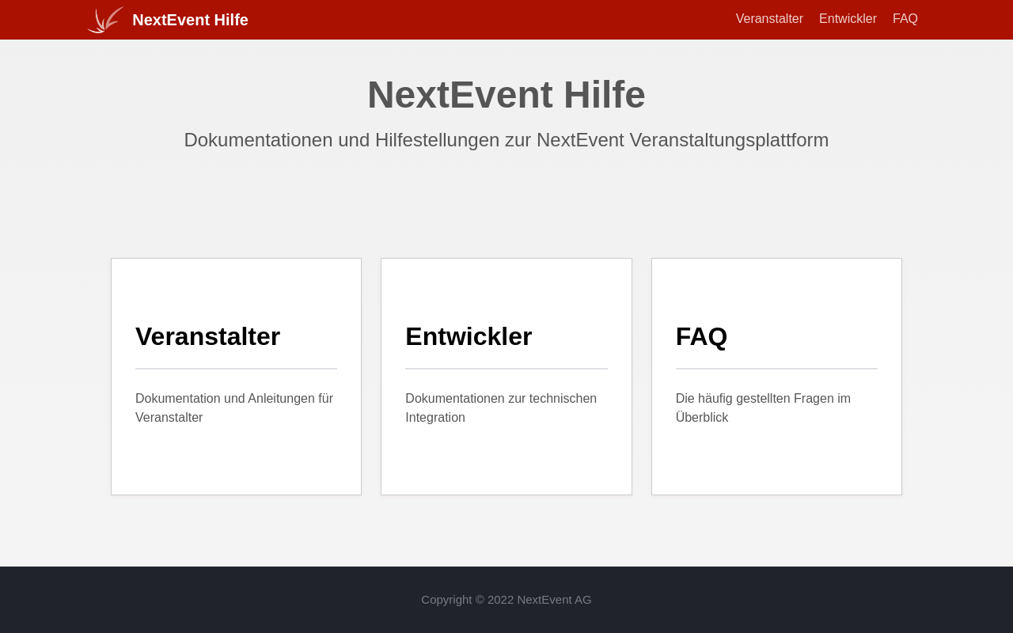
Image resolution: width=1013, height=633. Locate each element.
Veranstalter (769, 18)
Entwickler (848, 18)
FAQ (905, 18)
